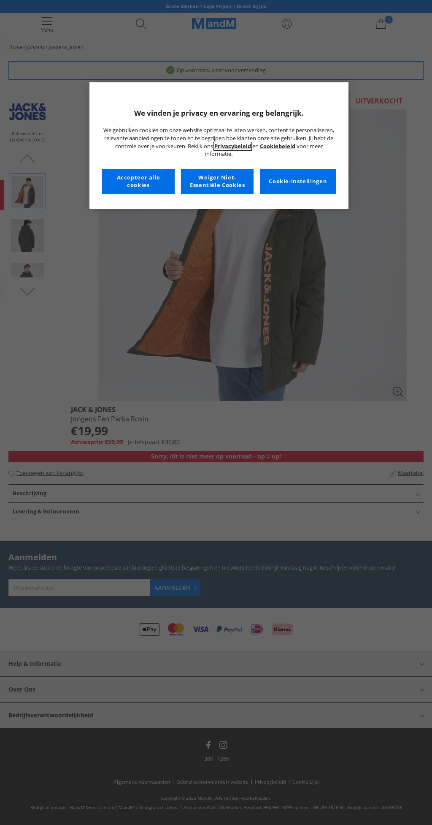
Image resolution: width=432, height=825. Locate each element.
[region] (218, 145)
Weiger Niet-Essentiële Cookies (217, 181)
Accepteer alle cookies (138, 181)
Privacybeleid (232, 146)
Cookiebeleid (277, 146)
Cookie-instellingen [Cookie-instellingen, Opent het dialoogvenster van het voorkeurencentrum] (298, 181)
